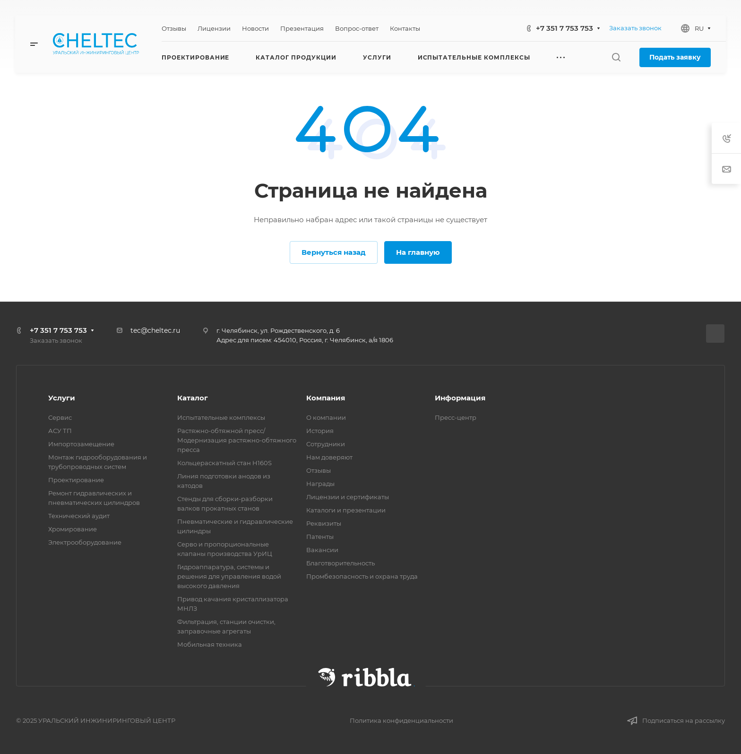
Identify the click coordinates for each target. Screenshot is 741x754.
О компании (326, 417)
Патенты (320, 536)
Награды (320, 483)
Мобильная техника (209, 644)
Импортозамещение (81, 444)
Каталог (192, 397)
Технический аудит (79, 516)
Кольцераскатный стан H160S (224, 463)
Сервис (60, 417)
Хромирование (72, 529)
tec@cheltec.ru (155, 330)
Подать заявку (675, 57)
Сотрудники (325, 444)
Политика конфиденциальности (401, 720)
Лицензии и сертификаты (347, 497)
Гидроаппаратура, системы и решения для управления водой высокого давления (229, 576)
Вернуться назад (334, 252)
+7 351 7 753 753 (564, 28)
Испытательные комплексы (221, 417)
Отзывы (318, 470)
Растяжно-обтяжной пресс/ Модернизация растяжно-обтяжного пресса (236, 440)
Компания (325, 397)
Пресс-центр (455, 417)
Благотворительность (340, 563)
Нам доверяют (329, 457)
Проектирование (76, 480)
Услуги (61, 397)
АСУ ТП (60, 430)
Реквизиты (323, 523)
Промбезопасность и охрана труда (362, 576)
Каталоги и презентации (346, 510)
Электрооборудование (84, 542)
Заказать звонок (635, 28)
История (320, 430)
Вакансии (322, 550)
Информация (460, 397)
